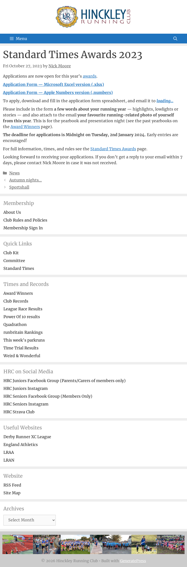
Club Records (15, 301)
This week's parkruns (24, 340)
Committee (14, 260)
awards (89, 76)
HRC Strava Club (19, 411)
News (14, 173)
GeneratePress (133, 560)
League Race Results (22, 308)
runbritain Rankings (23, 332)
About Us (12, 212)
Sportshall (19, 187)
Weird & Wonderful (21, 355)
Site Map (11, 492)
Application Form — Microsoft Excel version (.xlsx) (53, 84)
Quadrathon (15, 324)
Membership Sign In (23, 227)
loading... (165, 100)
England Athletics (20, 444)
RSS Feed (12, 485)
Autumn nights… (25, 180)
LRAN (8, 460)
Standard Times (18, 268)
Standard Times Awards (113, 148)
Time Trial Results (20, 347)
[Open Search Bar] (175, 38)
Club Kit (11, 252)
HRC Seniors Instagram (25, 404)
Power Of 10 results (21, 316)
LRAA (8, 452)
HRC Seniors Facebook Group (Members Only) (47, 396)
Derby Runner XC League (27, 436)
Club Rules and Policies (25, 220)
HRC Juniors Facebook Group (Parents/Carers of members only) (64, 380)
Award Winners (25, 126)
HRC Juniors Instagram (25, 388)
